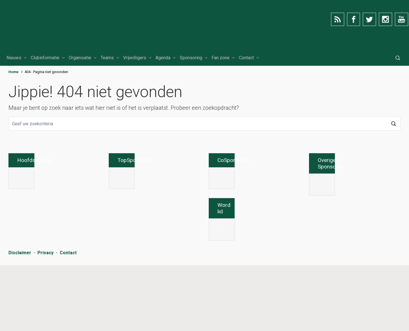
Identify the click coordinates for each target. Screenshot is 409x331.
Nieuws (13, 57)
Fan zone (221, 57)
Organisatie (80, 57)
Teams (107, 57)
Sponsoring (191, 57)
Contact (246, 57)
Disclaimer (19, 319)
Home (13, 72)
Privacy (45, 319)
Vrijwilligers (134, 57)
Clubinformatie (45, 57)
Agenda (162, 57)
